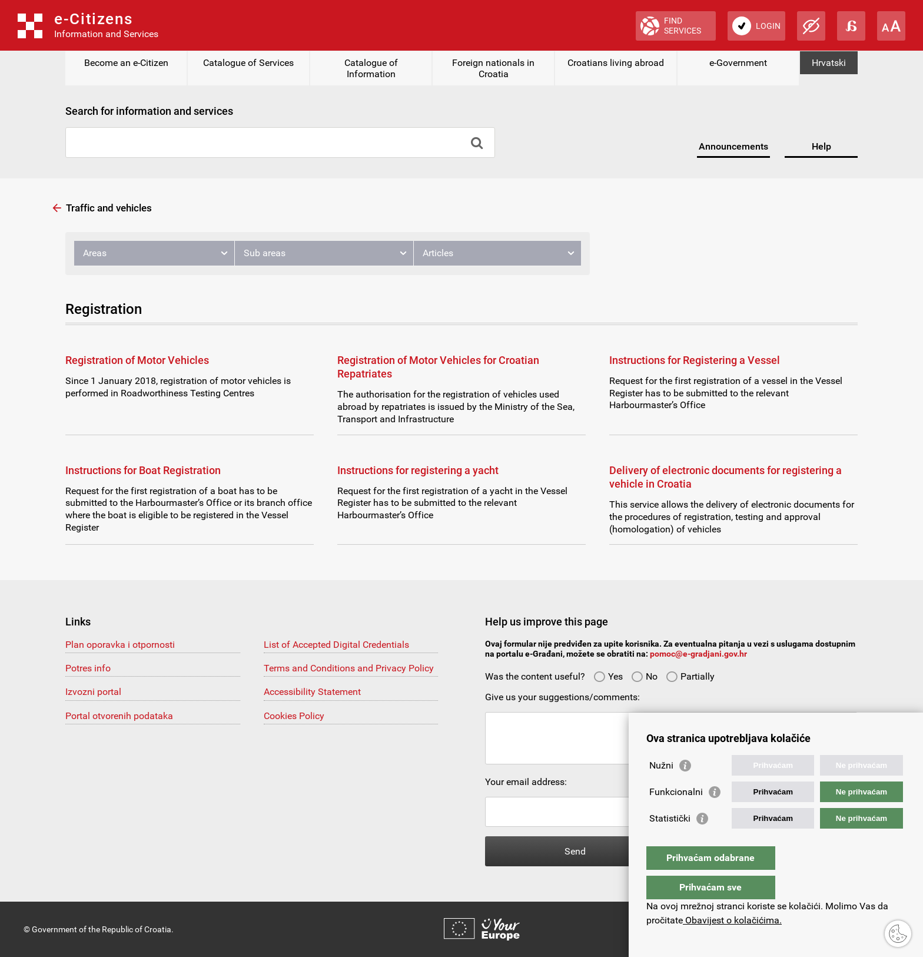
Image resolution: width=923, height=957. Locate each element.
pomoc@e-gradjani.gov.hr (698, 653)
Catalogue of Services (248, 62)
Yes (608, 676)
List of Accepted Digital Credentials (336, 644)
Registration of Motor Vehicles (137, 360)
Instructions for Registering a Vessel (694, 360)
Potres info (88, 668)
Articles (438, 253)
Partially (690, 676)
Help (821, 146)
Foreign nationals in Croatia (493, 68)
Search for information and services (149, 111)
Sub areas (264, 253)
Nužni (661, 788)
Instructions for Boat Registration (143, 470)
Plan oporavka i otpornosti (120, 644)
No (644, 676)
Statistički (669, 841)
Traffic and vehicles (109, 208)
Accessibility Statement (312, 691)
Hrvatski (829, 62)
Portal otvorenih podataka (119, 715)
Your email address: (526, 781)
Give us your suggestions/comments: (562, 697)
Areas (95, 253)
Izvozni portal (93, 691)
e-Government (738, 62)
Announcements (733, 146)
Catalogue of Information (371, 68)
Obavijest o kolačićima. (732, 920)
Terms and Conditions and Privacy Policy (349, 668)
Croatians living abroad (615, 62)
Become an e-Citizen (126, 62)
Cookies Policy (294, 715)
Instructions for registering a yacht (418, 470)
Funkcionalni (676, 815)
